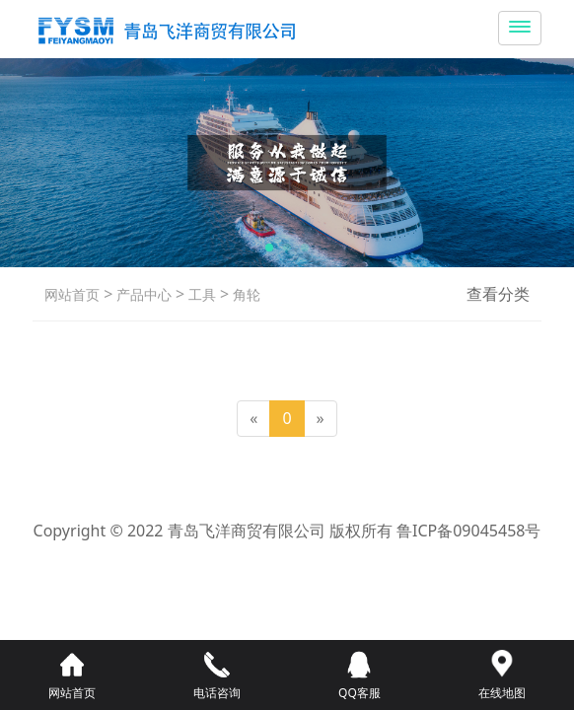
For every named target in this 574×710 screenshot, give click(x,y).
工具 (200, 294)
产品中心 (142, 294)
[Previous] (253, 418)
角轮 (244, 294)
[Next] (320, 418)
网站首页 (72, 294)
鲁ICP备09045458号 (468, 530)
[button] (269, 247)
